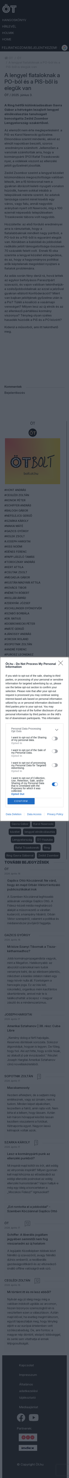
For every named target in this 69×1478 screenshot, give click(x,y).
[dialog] (34, 739)
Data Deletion (14, 814)
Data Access (34, 814)
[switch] (55, 738)
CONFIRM (21, 801)
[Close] (61, 664)
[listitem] (34, 729)
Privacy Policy (55, 814)
